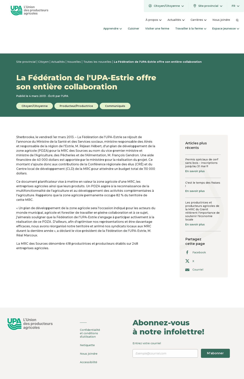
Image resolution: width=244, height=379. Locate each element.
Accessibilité (88, 362)
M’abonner (215, 353)
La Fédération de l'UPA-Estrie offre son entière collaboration (158, 61)
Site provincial (26, 61)
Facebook (195, 252)
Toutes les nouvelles (97, 61)
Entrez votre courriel (181, 350)
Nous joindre (88, 353)
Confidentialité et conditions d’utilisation (90, 333)
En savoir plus (195, 171)
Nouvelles (74, 61)
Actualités (58, 61)
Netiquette (87, 345)
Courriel (194, 269)
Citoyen (43, 61)
